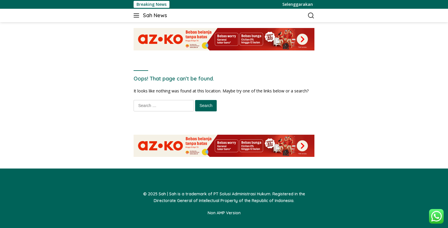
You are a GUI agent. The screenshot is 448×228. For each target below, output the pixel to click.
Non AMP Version (224, 212)
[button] (137, 15)
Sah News (155, 15)
